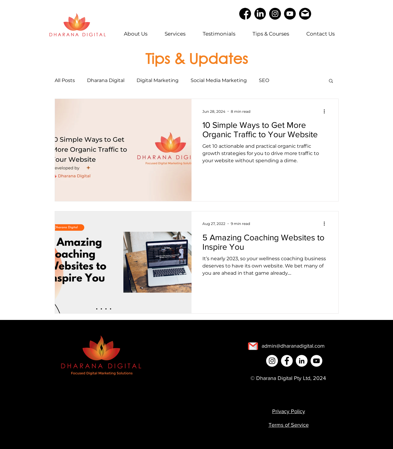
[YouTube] (290, 14)
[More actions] (326, 111)
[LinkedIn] (302, 361)
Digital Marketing (158, 80)
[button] (331, 81)
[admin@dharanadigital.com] (293, 345)
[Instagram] (275, 14)
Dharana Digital (105, 80)
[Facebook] (287, 361)
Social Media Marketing (219, 80)
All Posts (65, 80)
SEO (264, 80)
